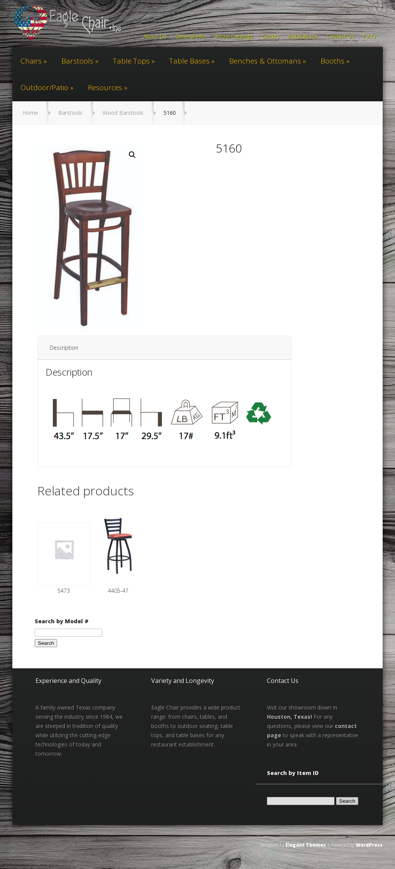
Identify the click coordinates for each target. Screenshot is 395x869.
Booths (332, 61)
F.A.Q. (370, 37)
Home (30, 112)
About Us (155, 37)
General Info (191, 37)
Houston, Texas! (289, 716)
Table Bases (189, 61)
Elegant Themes (305, 845)
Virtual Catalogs (233, 37)
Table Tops (131, 61)
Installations (303, 37)
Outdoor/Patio (44, 87)
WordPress (369, 845)
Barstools (77, 61)
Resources (105, 87)
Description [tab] (64, 347)
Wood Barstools (123, 112)
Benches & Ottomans (265, 61)
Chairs (31, 61)
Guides (270, 37)
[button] (132, 155)
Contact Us (340, 37)
